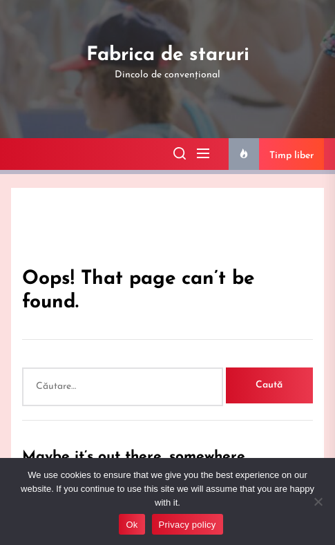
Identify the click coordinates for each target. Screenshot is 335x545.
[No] (318, 501)
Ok (131, 524)
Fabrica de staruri (167, 55)
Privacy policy (187, 524)
